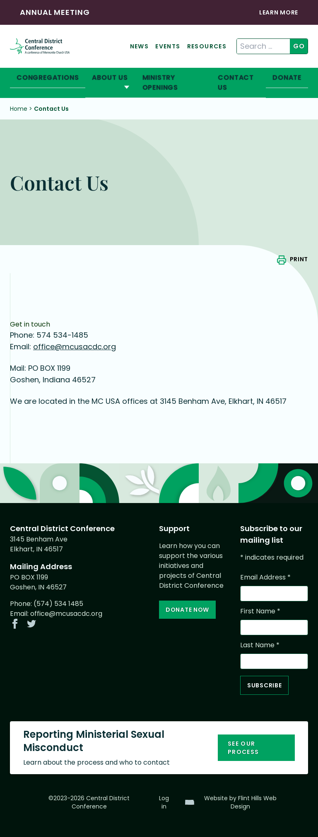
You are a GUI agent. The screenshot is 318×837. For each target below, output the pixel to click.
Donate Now (187, 610)
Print (299, 259)
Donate (286, 77)
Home (18, 109)
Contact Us (236, 82)
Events (167, 46)
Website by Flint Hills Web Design (240, 802)
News (139, 46)
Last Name (259, 645)
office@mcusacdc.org (74, 346)
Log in (164, 802)
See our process (243, 747)
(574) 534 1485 (58, 603)
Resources (207, 46)
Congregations (48, 77)
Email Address (265, 577)
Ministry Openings (160, 82)
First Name (260, 611)
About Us (110, 77)
